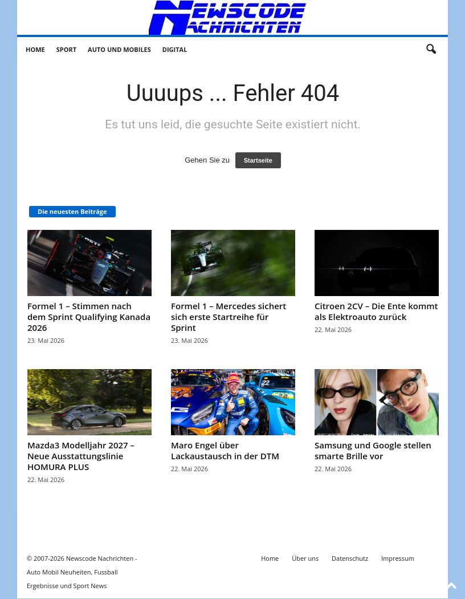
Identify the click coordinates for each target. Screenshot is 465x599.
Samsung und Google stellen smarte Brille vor (373, 450)
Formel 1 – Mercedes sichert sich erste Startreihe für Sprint (228, 316)
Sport (66, 49)
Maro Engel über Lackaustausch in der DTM (225, 450)
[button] (430, 49)
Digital (174, 49)
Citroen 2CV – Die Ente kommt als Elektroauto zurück (376, 311)
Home (35, 49)
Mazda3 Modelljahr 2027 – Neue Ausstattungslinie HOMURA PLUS (80, 455)
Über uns (305, 558)
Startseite (258, 160)
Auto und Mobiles (119, 49)
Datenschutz (350, 558)
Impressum (397, 558)
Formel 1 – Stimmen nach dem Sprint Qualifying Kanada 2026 (88, 316)
